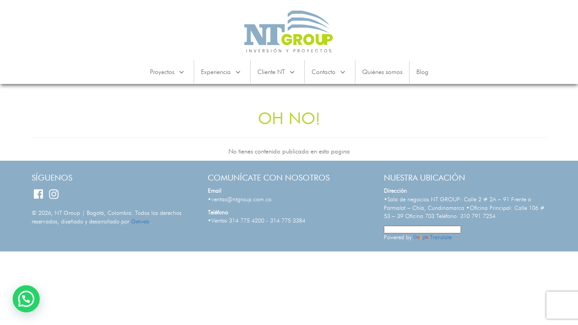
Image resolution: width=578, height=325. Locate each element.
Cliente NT (277, 72)
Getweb (140, 222)
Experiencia (222, 72)
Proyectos (168, 72)
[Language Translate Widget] (422, 229)
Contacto (330, 72)
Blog (422, 72)
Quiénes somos (382, 72)
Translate (432, 238)
